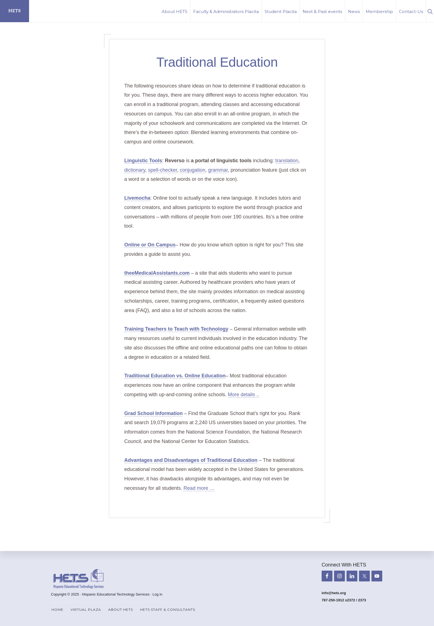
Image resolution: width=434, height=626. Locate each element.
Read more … (199, 488)
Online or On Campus (149, 245)
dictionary (134, 170)
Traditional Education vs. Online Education (175, 375)
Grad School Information (153, 413)
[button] (430, 11)
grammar (218, 170)
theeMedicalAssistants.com (157, 273)
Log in (157, 594)
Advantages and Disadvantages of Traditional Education (190, 460)
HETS (14, 11)
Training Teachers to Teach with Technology (176, 329)
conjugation (192, 170)
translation (286, 160)
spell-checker (162, 170)
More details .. (243, 394)
